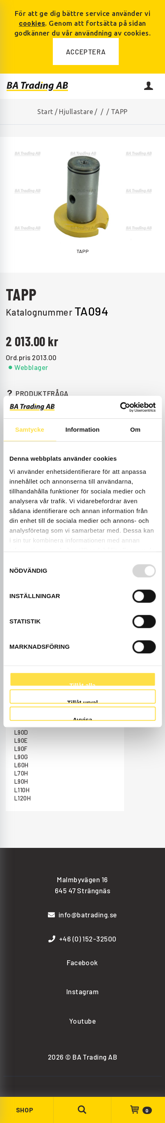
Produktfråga (37, 393)
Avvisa (83, 719)
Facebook (82, 962)
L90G (21, 756)
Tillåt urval (82, 701)
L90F (21, 748)
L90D (21, 732)
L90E (21, 740)
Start (45, 111)
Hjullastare (76, 111)
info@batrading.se (82, 914)
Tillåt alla (83, 684)
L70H (21, 773)
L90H (21, 781)
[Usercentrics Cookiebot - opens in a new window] (120, 407)
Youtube (82, 1021)
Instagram (82, 991)
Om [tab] (135, 429)
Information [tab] (83, 429)
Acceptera (86, 51)
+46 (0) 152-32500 (82, 939)
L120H (22, 798)
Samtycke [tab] (29, 429)
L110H (21, 790)
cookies (32, 23)
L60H (21, 765)
